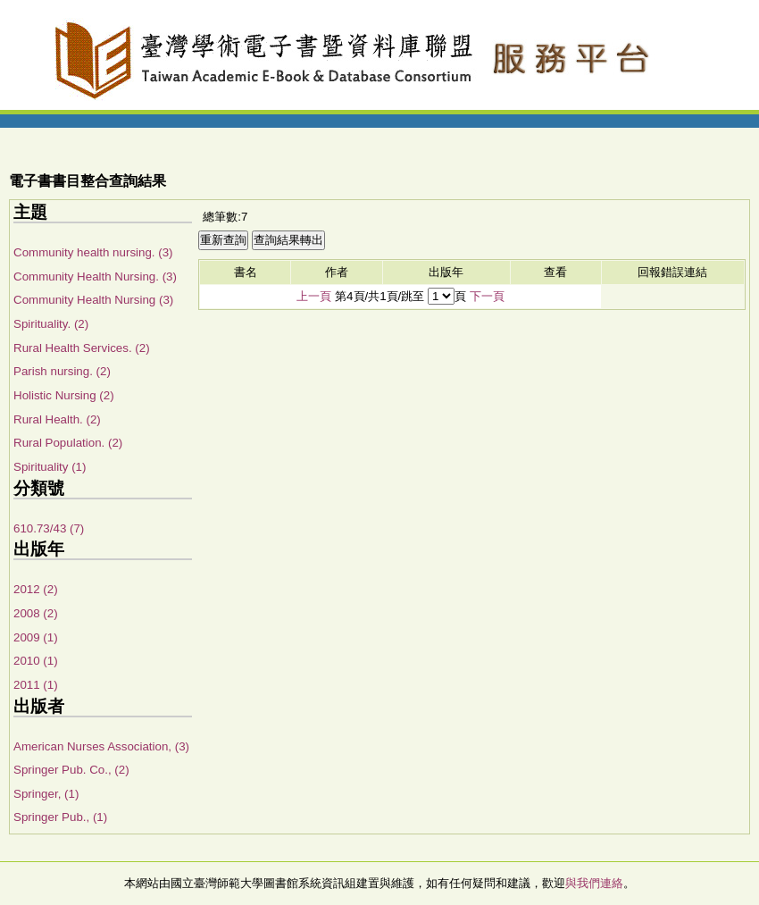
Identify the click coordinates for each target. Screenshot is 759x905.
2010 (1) (35, 660)
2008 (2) (35, 613)
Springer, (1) (46, 793)
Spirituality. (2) (50, 324)
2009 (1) (35, 637)
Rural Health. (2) (57, 419)
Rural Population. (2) (67, 442)
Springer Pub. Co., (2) (71, 769)
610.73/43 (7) (48, 528)
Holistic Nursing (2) (63, 395)
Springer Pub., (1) (60, 817)
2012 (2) (35, 589)
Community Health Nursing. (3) (95, 276)
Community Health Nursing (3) (93, 299)
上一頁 (313, 296)
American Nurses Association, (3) (101, 746)
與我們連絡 (594, 883)
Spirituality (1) (49, 466)
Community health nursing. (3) (93, 252)
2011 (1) (35, 684)
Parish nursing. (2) (62, 371)
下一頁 (487, 296)
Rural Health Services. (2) (81, 348)
